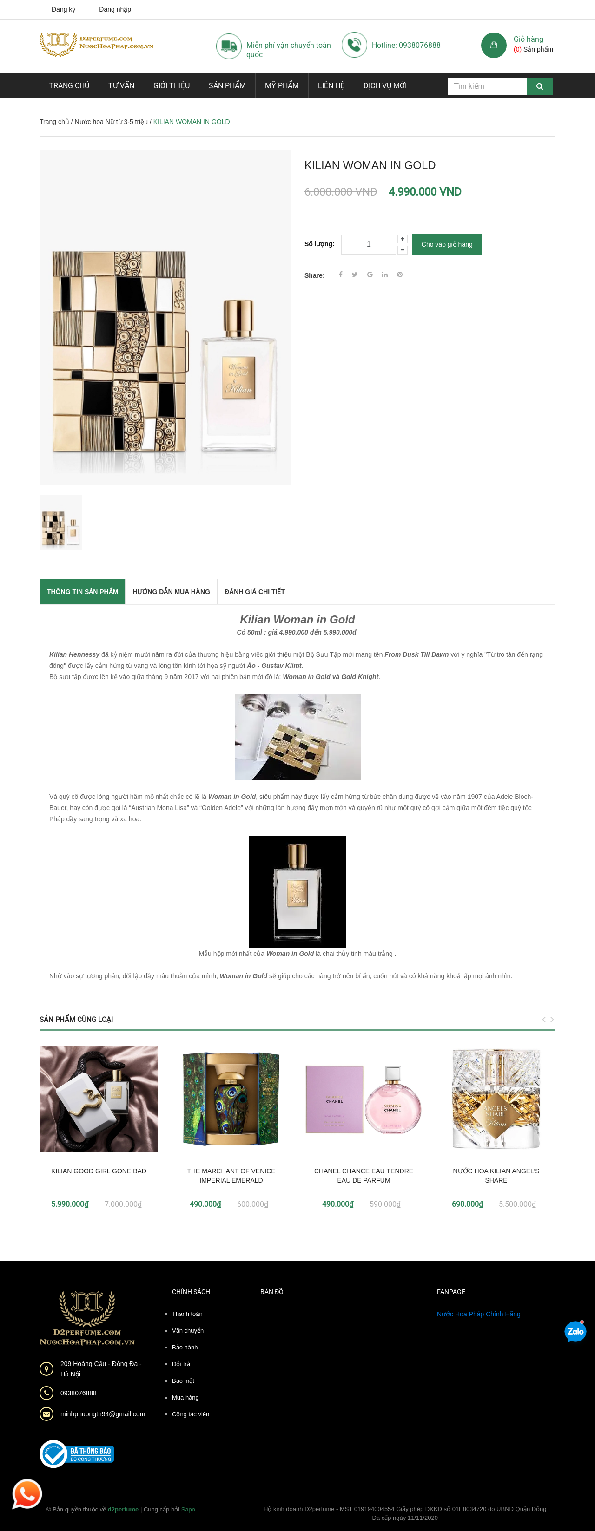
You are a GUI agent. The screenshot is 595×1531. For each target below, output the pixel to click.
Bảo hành (185, 1347)
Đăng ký (63, 9)
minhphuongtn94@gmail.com (102, 1414)
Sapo (188, 1509)
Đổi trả (181, 1364)
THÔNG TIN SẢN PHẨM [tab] (82, 591)
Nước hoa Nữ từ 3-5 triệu (111, 121)
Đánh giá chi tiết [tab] (255, 591)
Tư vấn (121, 85)
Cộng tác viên (190, 1414)
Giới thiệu (171, 85)
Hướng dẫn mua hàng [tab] (171, 591)
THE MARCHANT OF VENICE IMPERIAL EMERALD (231, 1175)
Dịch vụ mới (385, 85)
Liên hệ (331, 85)
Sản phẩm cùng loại (76, 1019)
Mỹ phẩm (282, 85)
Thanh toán (187, 1313)
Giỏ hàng (528, 39)
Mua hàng (185, 1397)
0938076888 (78, 1393)
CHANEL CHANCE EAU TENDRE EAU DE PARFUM (363, 1175)
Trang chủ (69, 85)
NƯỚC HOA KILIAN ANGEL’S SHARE (496, 1175)
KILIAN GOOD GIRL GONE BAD (98, 1171)
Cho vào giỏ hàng (447, 244)
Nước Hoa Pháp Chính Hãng (479, 1314)
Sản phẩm (227, 85)
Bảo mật (183, 1380)
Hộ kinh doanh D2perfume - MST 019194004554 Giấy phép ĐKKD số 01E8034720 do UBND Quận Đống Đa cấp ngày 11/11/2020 (405, 1513)
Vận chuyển (188, 1330)
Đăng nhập (115, 9)
